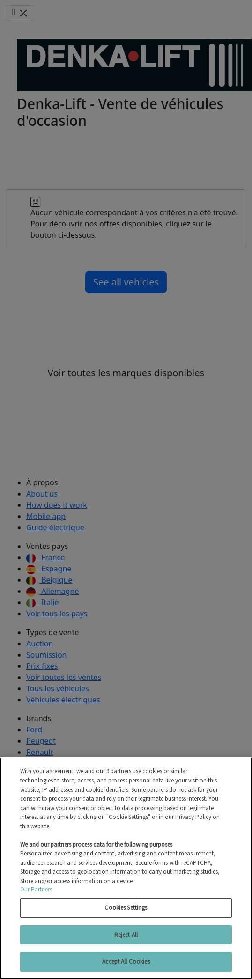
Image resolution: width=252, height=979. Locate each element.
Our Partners (36, 889)
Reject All (126, 935)
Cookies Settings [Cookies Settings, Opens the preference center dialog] (125, 908)
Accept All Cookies (125, 961)
